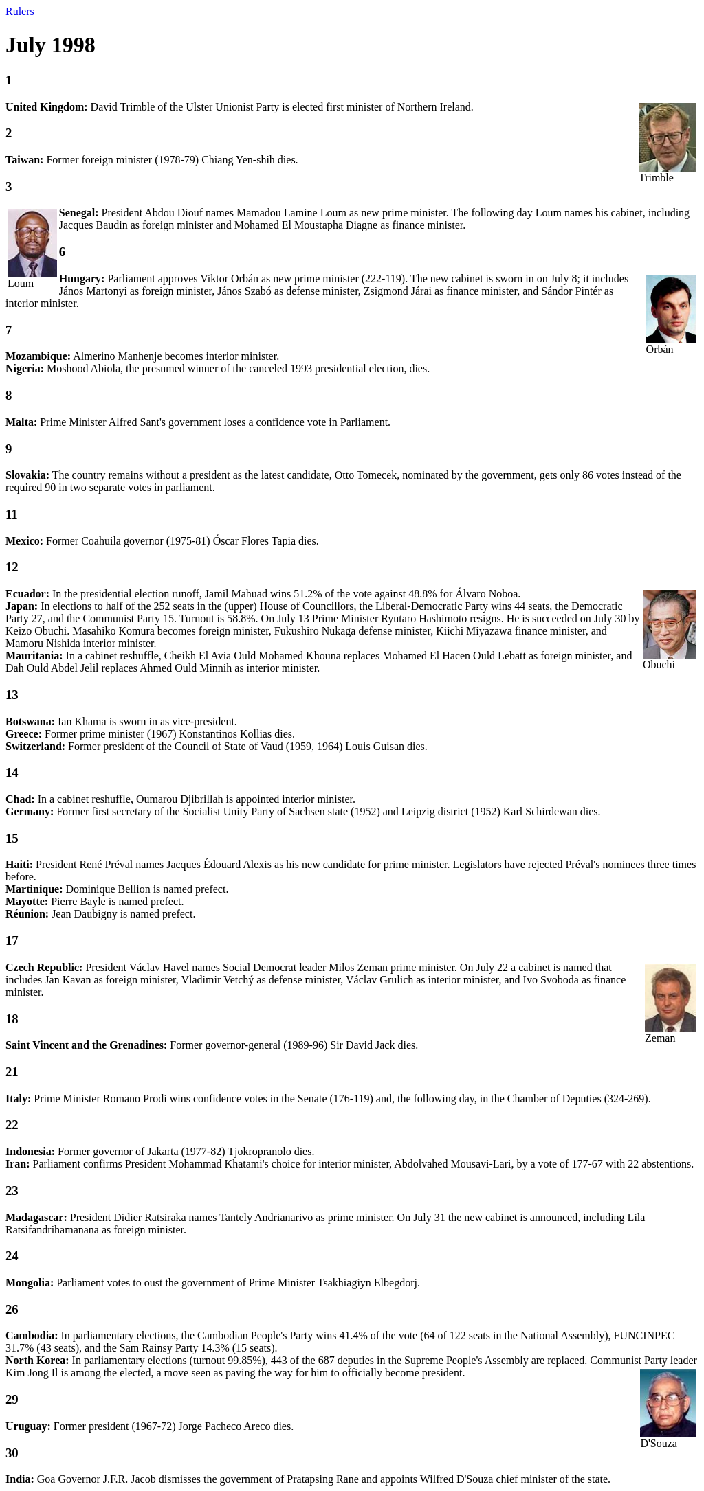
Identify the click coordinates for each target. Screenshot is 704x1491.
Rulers (20, 11)
